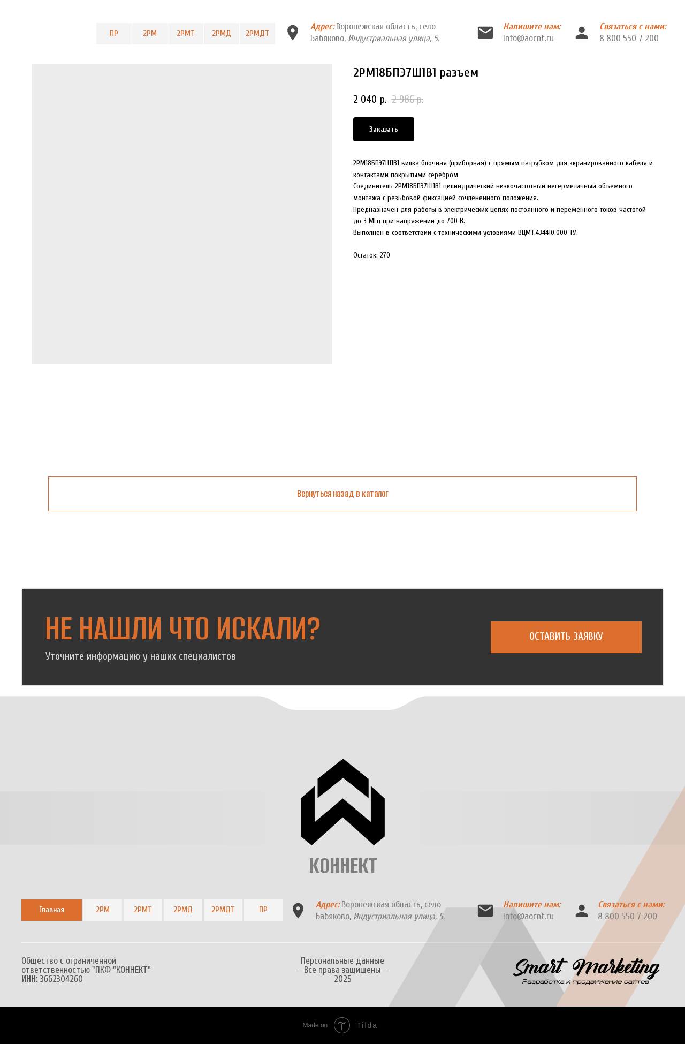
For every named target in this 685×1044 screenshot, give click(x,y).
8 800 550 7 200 (629, 38)
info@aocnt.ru (528, 38)
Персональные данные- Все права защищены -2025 (342, 970)
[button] (566, 637)
